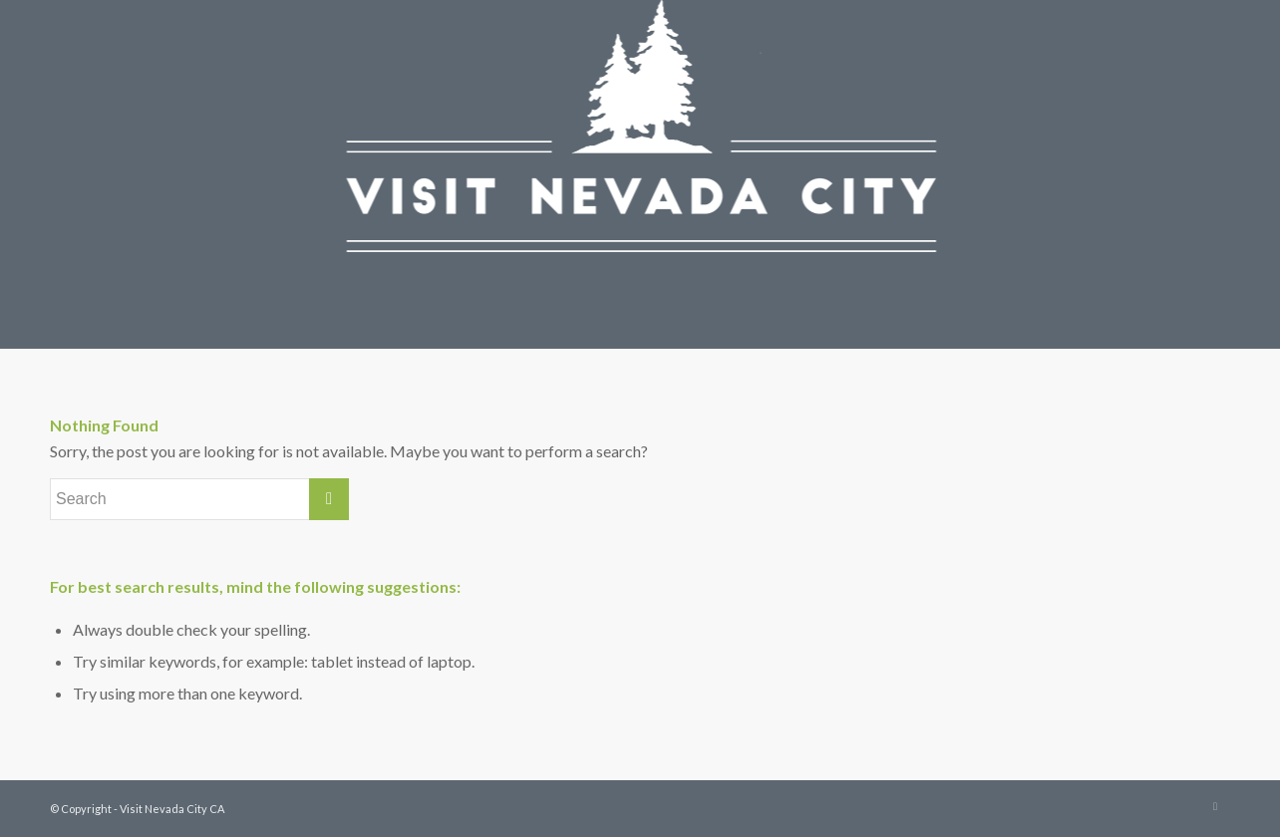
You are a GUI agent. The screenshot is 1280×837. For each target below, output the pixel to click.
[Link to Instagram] (1215, 806)
